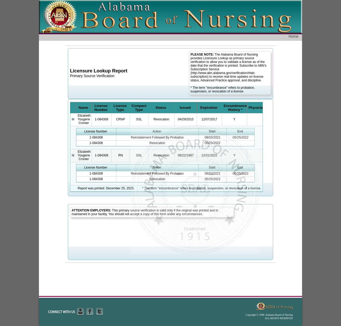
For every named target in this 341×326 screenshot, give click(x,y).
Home (293, 36)
